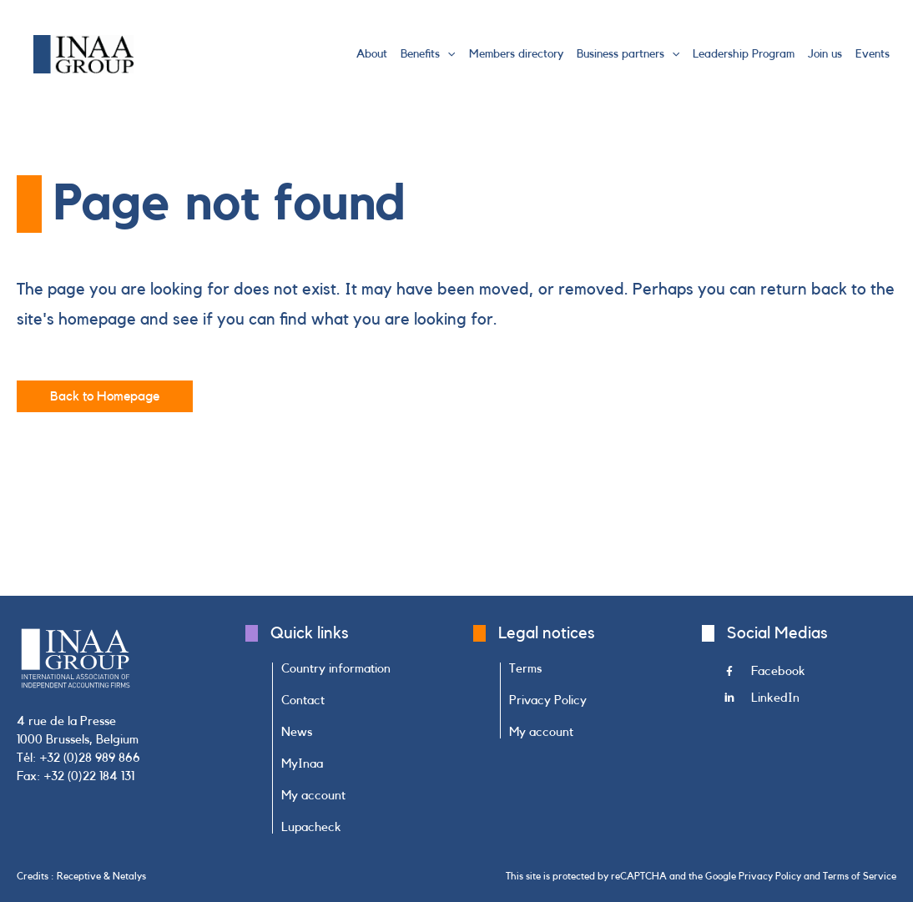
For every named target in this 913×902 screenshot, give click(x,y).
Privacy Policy (770, 876)
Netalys (129, 876)
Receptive (79, 876)
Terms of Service (859, 876)
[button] (447, 54)
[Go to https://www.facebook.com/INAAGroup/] (810, 676)
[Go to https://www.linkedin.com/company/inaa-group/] (810, 702)
